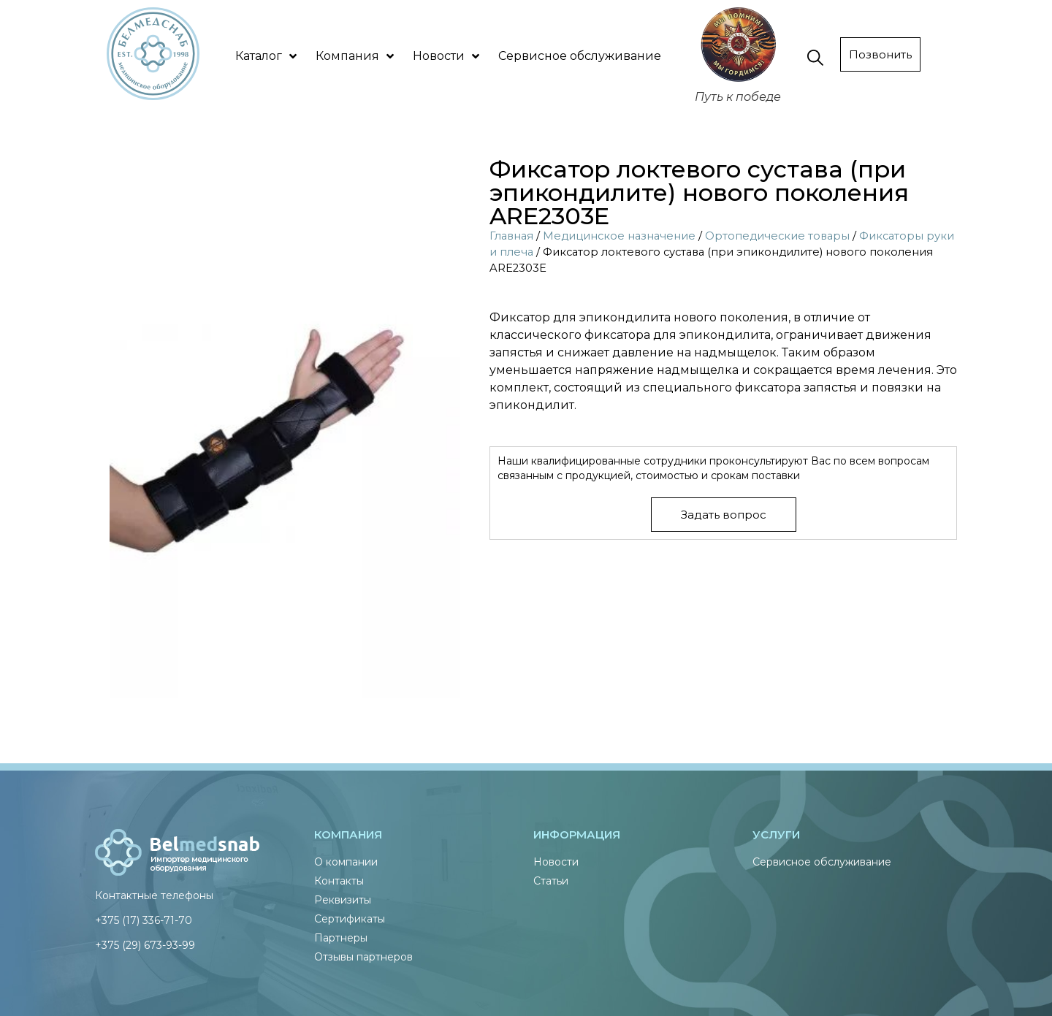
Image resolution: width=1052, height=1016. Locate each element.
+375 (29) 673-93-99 (145, 945)
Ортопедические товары (777, 235)
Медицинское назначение (619, 235)
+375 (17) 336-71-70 (143, 920)
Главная (511, 235)
